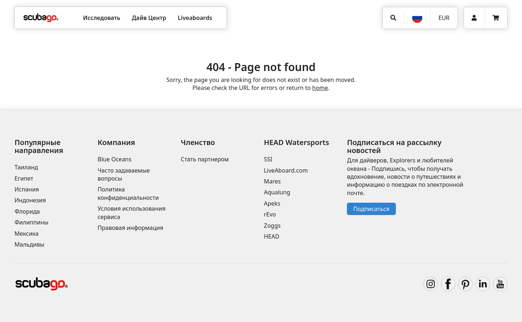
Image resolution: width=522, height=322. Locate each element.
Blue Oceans (114, 159)
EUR (444, 18)
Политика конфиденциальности (128, 193)
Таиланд (26, 167)
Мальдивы (29, 244)
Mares (272, 181)
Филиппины (31, 222)
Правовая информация (130, 228)
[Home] (41, 17)
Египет (23, 178)
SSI (268, 159)
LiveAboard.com (286, 170)
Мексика (26, 234)
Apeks (272, 203)
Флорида (27, 211)
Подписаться (371, 209)
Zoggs (272, 226)
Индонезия (30, 200)
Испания (26, 189)
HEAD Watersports (296, 142)
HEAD (271, 236)
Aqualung (277, 192)
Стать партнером (205, 159)
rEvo (270, 214)
